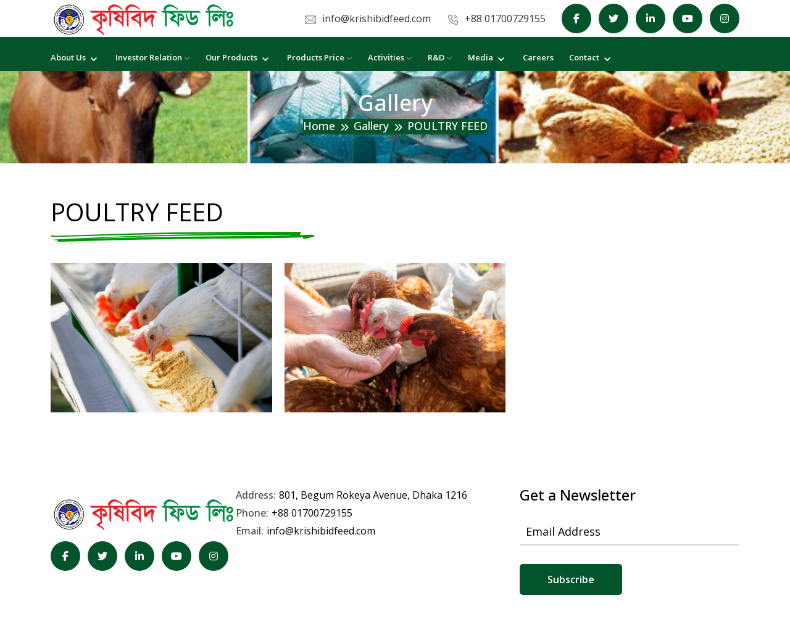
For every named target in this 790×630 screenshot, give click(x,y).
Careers (538, 57)
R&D (440, 57)
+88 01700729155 (312, 513)
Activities (390, 57)
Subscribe (570, 579)
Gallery (371, 125)
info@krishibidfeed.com (321, 531)
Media (487, 57)
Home (319, 125)
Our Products (239, 57)
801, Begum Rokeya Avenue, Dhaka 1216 (373, 495)
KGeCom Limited (330, 593)
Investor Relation (152, 57)
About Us (75, 57)
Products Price (319, 57)
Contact (591, 57)
